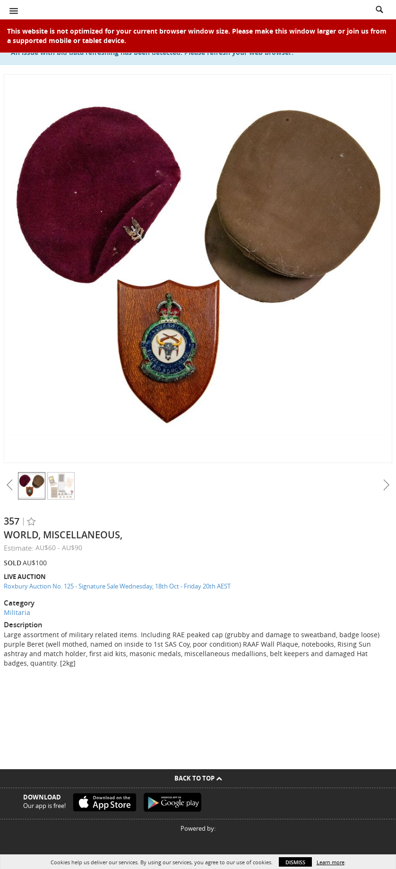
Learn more (330, 862)
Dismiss (295, 862)
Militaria (17, 612)
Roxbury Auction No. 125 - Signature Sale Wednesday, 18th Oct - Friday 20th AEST (117, 586)
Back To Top (198, 778)
